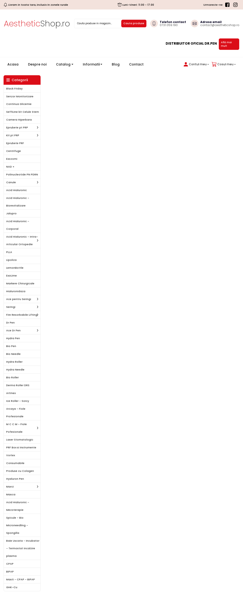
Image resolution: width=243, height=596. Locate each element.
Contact (136, 64)
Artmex (11, 393)
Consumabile (15, 463)
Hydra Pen (13, 338)
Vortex (10, 455)
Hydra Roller (14, 362)
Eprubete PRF (15, 143)
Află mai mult (226, 44)
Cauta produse (133, 23)
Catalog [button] (63, 64)
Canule (11, 182)
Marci (10, 486)
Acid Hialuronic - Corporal (17, 225)
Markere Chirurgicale (20, 283)
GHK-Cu (11, 587)
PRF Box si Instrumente (21, 447)
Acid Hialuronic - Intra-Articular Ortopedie (22, 240)
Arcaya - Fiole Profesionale (15, 412)
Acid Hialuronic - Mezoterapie (17, 506)
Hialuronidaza (15, 291)
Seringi (10, 307)
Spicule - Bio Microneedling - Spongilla (17, 525)
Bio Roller (12, 377)
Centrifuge (13, 151)
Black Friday (14, 88)
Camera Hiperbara (19, 120)
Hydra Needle (15, 369)
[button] (195, 64)
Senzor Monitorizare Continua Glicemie (19, 100)
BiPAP (10, 571)
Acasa (14, 64)
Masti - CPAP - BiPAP (20, 579)
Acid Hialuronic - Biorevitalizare (17, 201)
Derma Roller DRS (17, 385)
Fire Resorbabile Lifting (21, 315)
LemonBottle (14, 268)
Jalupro (11, 213)
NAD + (10, 167)
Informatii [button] (91, 64)
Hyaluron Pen (15, 479)
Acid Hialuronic (16, 190)
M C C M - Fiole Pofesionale (16, 428)
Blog (116, 64)
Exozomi (11, 159)
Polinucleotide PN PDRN (22, 174)
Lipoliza (11, 260)
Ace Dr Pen (13, 330)
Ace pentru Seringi (18, 299)
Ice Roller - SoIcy (17, 401)
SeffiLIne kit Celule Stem (22, 112)
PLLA (9, 252)
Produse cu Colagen (20, 471)
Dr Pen (10, 322)
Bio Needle (13, 354)
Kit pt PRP (12, 135)
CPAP (10, 564)
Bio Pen (11, 346)
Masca (10, 494)
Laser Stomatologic (19, 439)
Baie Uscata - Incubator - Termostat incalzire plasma (22, 548)
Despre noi (37, 64)
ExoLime (11, 275)
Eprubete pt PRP (17, 127)
